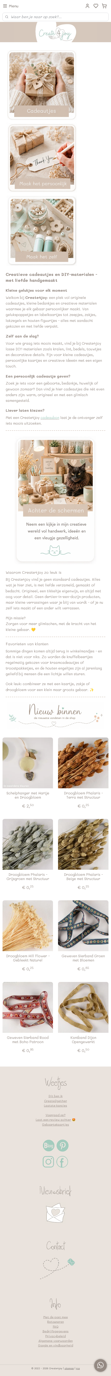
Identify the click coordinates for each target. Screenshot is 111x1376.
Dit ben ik (56, 1096)
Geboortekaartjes (55, 1124)
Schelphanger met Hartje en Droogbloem (28, 795)
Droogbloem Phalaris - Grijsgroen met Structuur (28, 876)
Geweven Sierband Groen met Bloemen (83, 958)
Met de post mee (55, 1317)
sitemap (69, 1368)
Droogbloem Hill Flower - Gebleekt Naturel (28, 958)
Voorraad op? (56, 1115)
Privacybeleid (55, 1336)
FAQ (55, 1327)
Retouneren (55, 1322)
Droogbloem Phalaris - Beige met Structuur (83, 876)
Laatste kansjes (55, 1105)
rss (78, 1368)
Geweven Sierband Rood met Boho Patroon (28, 1039)
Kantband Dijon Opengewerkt (83, 1039)
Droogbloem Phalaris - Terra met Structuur (83, 795)
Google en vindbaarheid (55, 1345)
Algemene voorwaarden (55, 1341)
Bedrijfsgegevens (55, 1331)
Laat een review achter (53, 1120)
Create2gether (55, 1101)
